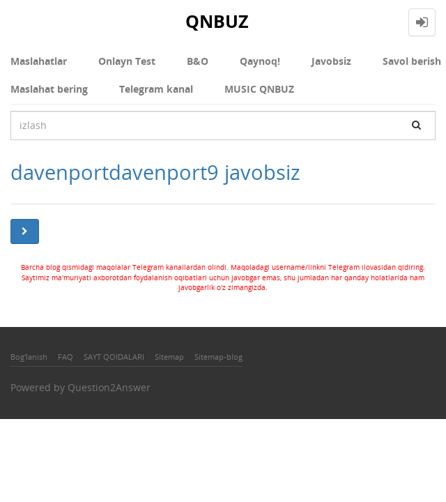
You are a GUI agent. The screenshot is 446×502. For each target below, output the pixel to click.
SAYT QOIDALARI (114, 356)
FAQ (65, 356)
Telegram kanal (156, 89)
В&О (197, 61)
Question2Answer (109, 387)
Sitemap (169, 356)
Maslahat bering (49, 89)
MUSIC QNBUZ (259, 89)
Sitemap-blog (218, 356)
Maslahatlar (38, 61)
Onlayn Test (126, 61)
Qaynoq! (260, 61)
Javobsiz (331, 61)
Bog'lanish (28, 356)
